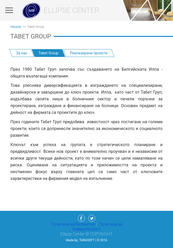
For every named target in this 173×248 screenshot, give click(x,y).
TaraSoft (87, 240)
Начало (15, 27)
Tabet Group (35, 27)
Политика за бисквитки (73, 224)
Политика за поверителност (97, 227)
